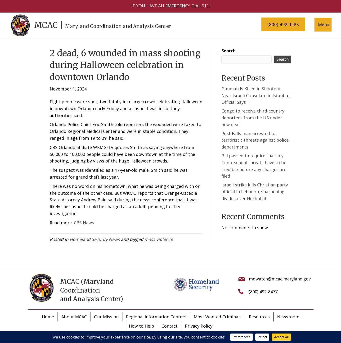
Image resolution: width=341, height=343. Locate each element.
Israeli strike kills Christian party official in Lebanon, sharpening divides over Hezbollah (254, 191)
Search (228, 51)
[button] (283, 25)
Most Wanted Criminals (218, 317)
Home (48, 317)
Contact (170, 326)
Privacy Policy (198, 326)
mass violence (158, 239)
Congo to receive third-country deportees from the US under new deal (252, 117)
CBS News (84, 223)
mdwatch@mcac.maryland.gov (280, 279)
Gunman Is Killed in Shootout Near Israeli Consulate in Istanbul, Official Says (256, 95)
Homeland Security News (95, 239)
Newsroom (288, 317)
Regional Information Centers (156, 317)
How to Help (141, 326)
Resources (259, 317)
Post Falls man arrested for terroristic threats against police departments (255, 140)
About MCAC (74, 317)
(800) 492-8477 (263, 291)
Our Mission (106, 317)
